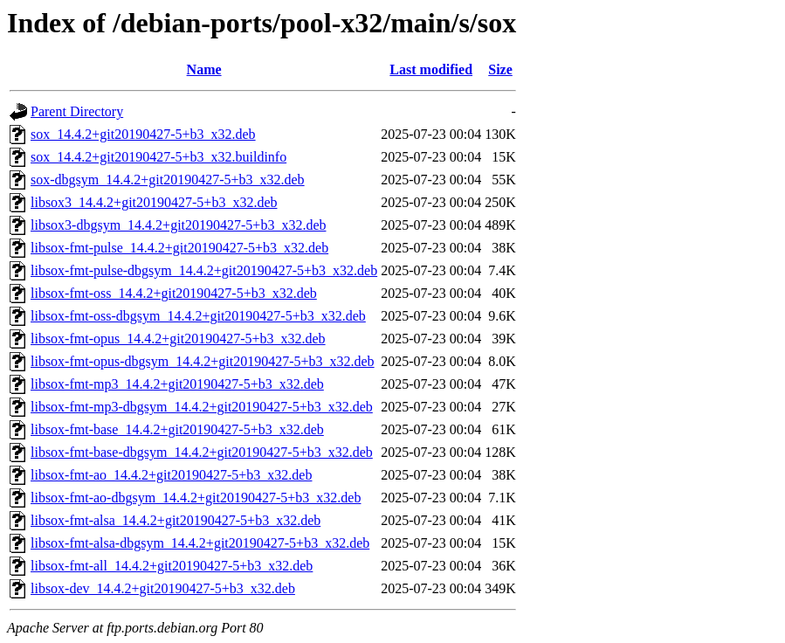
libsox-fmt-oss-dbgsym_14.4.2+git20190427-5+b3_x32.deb (198, 315)
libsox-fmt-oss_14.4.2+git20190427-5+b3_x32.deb (174, 293)
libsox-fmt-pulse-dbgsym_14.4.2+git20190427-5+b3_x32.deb (204, 270)
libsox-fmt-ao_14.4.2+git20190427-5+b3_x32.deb (171, 474)
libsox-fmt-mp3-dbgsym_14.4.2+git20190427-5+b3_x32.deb (202, 406)
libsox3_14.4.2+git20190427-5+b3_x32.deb (154, 202)
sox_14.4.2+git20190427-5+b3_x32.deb (143, 134)
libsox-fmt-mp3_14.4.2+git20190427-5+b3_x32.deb (177, 384)
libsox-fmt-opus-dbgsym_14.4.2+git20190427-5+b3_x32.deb (203, 361)
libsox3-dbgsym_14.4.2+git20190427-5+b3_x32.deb (178, 225)
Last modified (430, 69)
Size (500, 69)
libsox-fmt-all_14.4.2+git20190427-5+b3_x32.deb (172, 565)
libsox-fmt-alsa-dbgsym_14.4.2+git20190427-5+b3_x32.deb (200, 543)
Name (204, 69)
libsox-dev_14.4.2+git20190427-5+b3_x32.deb (163, 588)
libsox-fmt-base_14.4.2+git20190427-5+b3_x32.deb (177, 429)
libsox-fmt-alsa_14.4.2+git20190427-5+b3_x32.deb (175, 520)
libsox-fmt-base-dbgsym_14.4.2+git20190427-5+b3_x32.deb (202, 452)
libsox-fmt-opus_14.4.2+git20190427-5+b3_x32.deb (178, 338)
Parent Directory (77, 111)
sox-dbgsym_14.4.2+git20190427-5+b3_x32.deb (168, 179)
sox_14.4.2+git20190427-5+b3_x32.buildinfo (158, 156)
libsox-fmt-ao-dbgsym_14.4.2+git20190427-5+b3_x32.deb (196, 497)
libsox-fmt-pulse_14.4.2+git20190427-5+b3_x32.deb (179, 247)
